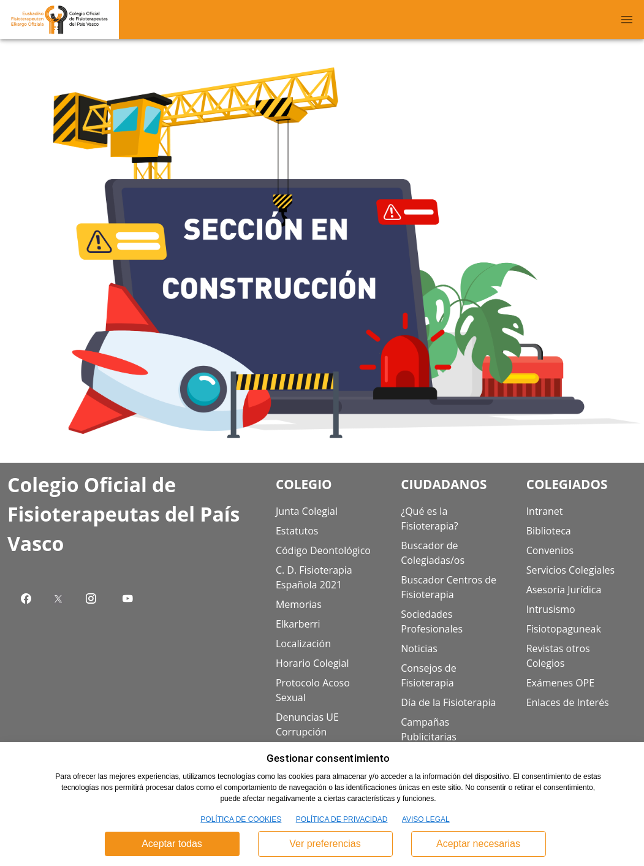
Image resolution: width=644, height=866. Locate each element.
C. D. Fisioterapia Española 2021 (314, 577)
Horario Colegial (312, 663)
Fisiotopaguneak (563, 629)
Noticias (419, 648)
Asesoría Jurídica (564, 589)
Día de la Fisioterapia (448, 702)
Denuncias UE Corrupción (307, 724)
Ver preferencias (325, 843)
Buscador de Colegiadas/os (432, 553)
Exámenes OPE (560, 682)
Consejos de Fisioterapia (428, 675)
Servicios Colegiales (570, 570)
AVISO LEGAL (426, 819)
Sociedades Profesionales (432, 621)
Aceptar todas (172, 843)
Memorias (299, 604)
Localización (303, 643)
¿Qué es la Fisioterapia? (429, 518)
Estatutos (297, 530)
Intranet (544, 511)
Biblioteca (548, 530)
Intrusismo (550, 609)
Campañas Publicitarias (428, 729)
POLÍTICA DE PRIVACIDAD (342, 819)
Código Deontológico (323, 550)
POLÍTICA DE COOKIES (240, 819)
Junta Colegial (307, 511)
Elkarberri (298, 624)
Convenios (550, 550)
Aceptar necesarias (478, 843)
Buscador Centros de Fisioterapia (448, 587)
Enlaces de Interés (567, 702)
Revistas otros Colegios (558, 656)
